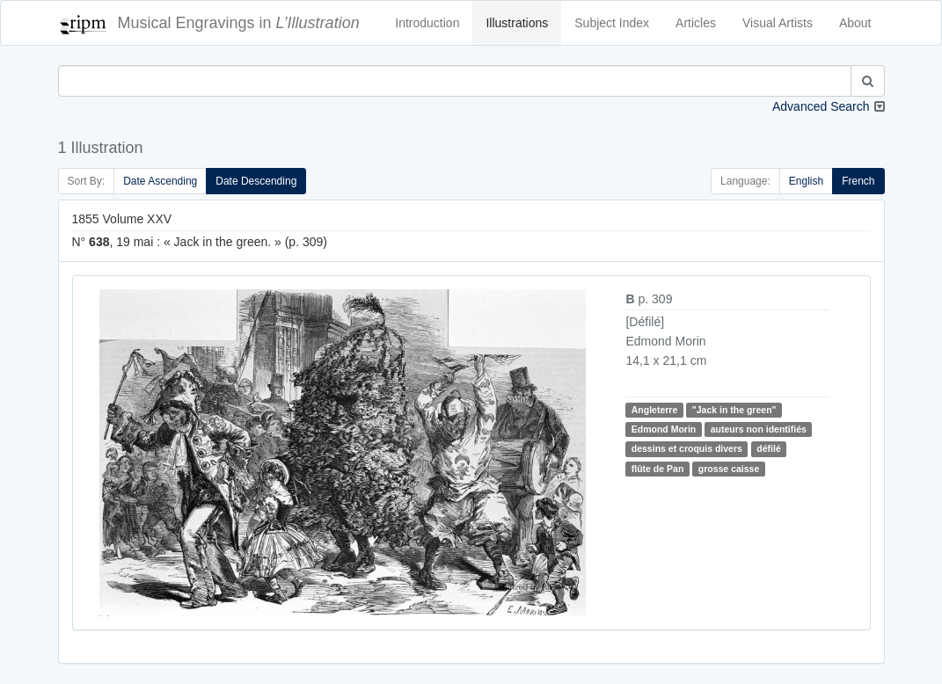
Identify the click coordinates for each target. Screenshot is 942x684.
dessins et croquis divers (687, 448)
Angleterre (655, 409)
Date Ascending (160, 181)
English (806, 181)
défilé (768, 448)
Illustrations (517, 23)
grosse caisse (728, 468)
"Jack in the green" (734, 409)
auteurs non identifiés (759, 429)
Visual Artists (777, 23)
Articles (695, 23)
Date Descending (255, 181)
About (855, 23)
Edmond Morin (664, 429)
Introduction (427, 23)
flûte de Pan (658, 468)
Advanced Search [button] (821, 106)
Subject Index (611, 23)
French (858, 181)
